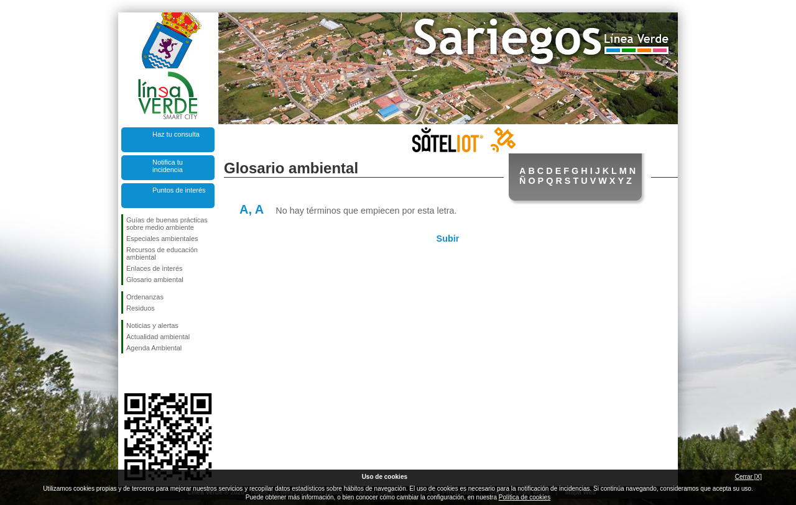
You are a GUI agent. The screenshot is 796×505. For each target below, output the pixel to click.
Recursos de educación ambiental (162, 253)
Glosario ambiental (154, 279)
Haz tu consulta (176, 134)
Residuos (140, 308)
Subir (448, 238)
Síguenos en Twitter (149, 373)
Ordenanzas (145, 297)
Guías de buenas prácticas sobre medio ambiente (167, 223)
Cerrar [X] (748, 476)
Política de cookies (524, 497)
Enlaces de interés (154, 268)
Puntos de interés (179, 190)
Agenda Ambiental (154, 348)
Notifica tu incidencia (167, 165)
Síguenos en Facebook (128, 373)
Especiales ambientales (162, 238)
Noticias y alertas (152, 325)
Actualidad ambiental (158, 336)
